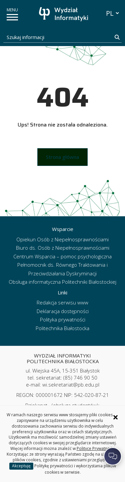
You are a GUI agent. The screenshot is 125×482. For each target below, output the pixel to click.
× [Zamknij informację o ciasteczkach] (115, 417)
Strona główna (62, 157)
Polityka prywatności (62, 319)
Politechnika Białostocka (62, 328)
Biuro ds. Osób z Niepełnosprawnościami (62, 247)
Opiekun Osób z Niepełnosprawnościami (62, 239)
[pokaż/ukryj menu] (12, 17)
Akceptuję (21, 466)
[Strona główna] (64, 14)
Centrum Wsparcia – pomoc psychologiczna (62, 256)
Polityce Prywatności (96, 448)
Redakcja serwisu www (62, 302)
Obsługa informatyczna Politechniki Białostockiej (62, 281)
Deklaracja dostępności (63, 311)
